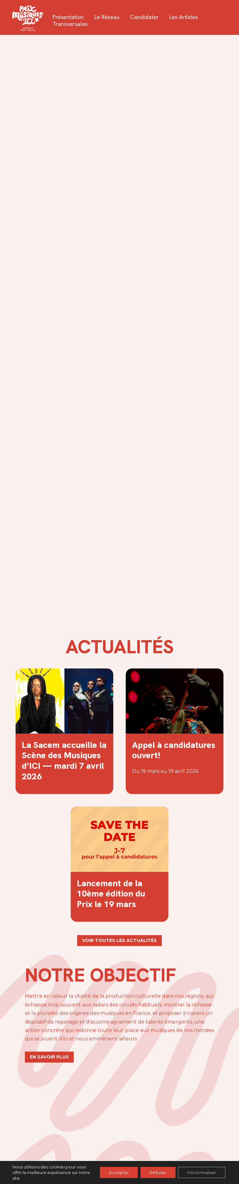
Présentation (68, 17)
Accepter (117, 1172)
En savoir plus (49, 1057)
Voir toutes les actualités (119, 940)
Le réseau (107, 17)
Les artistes (184, 17)
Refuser (157, 1172)
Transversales (70, 24)
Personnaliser (201, 1172)
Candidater (144, 17)
